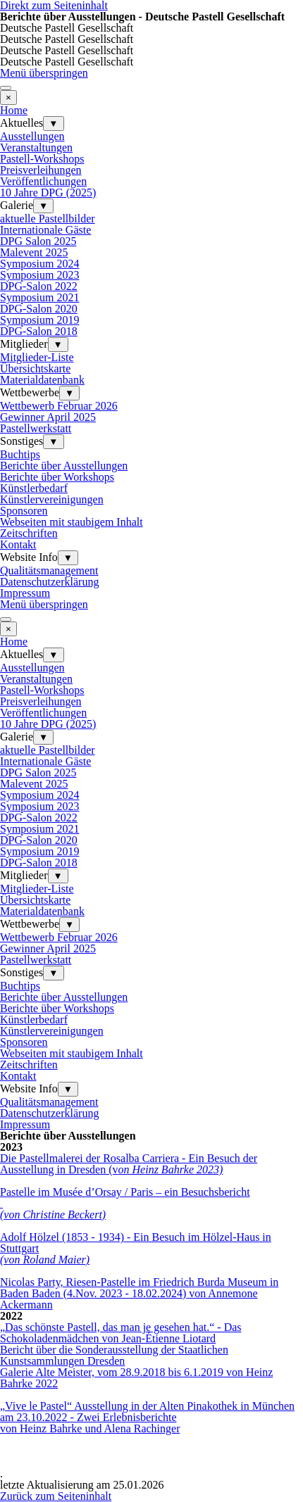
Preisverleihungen (41, 170)
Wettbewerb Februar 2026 (59, 406)
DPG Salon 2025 (38, 241)
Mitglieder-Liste (37, 357)
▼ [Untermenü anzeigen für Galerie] (43, 206)
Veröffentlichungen (43, 181)
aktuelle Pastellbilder (47, 219)
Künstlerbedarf (34, 488)
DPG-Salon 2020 (39, 309)
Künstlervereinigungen (52, 499)
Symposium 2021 (39, 297)
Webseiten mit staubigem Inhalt (71, 522)
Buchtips (20, 454)
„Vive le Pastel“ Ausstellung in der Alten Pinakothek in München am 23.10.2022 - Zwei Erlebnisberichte (147, 1411)
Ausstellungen (32, 136)
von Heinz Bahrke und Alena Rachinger (90, 1428)
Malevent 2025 (34, 252)
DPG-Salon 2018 (39, 331)
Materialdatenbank (42, 380)
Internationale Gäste (45, 230)
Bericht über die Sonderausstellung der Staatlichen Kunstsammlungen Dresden (114, 1355)
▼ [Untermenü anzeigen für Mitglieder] (58, 344)
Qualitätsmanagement (49, 570)
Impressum (25, 593)
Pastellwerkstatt (35, 428)
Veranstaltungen (36, 147)
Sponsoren (24, 511)
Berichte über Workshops (57, 477)
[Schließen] (8, 97)
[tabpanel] (151, 1136)
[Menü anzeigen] (5, 88)
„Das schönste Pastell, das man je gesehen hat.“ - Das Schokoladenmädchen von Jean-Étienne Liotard (121, 1332)
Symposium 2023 (39, 275)
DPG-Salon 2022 (39, 286)
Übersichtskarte (35, 368)
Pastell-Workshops (42, 159)
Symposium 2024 (39, 264)
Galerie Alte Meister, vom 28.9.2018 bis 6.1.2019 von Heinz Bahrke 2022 (136, 1377)
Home (13, 110)
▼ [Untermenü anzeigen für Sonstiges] (53, 441)
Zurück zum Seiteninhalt (55, 1496)
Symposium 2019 (39, 320)
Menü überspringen (44, 73)
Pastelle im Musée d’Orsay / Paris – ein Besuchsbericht (125, 1192)
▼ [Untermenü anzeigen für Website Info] (68, 558)
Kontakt (18, 544)
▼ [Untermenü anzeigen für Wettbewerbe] (69, 393)
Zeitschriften (29, 533)
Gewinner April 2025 (48, 417)
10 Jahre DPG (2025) (48, 192)
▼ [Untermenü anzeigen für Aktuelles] (53, 123)
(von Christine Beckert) (53, 1214)
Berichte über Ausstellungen (64, 466)
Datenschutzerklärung (49, 582)
